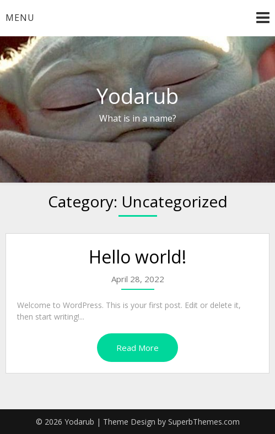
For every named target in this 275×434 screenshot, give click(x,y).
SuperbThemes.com (204, 421)
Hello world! (137, 256)
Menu (20, 18)
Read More (137, 347)
